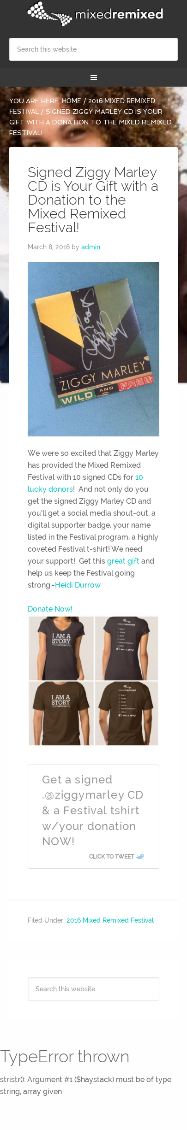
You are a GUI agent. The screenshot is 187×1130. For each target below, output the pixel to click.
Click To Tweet (111, 856)
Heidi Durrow (78, 585)
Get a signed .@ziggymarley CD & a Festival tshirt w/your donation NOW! (93, 810)
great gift (122, 561)
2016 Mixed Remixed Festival (110, 920)
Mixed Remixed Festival (93, 14)
